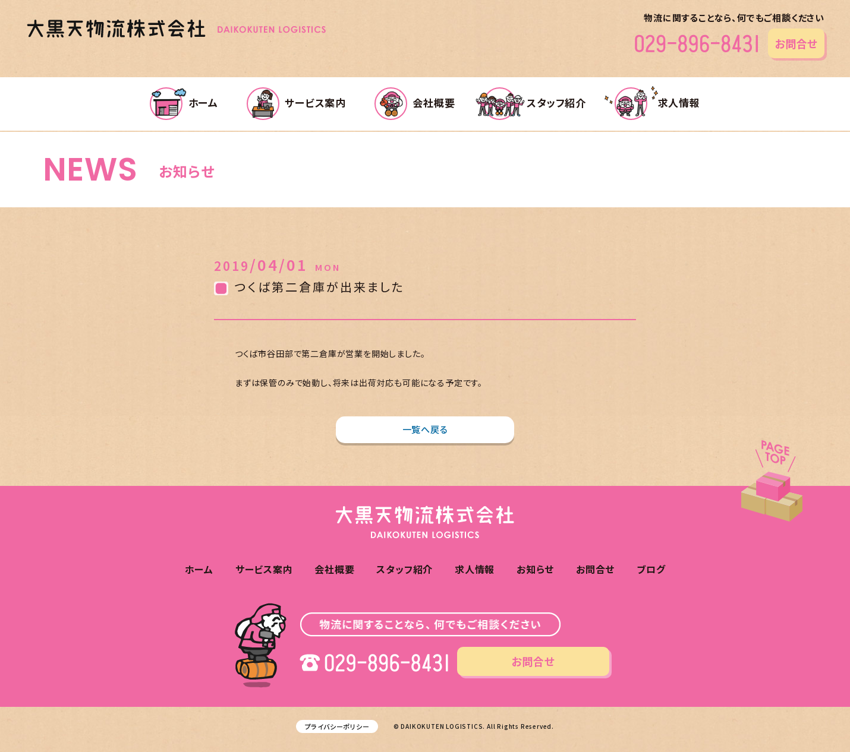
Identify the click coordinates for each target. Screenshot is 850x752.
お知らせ (535, 569)
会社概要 (414, 102)
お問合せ (796, 43)
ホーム (184, 102)
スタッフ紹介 (534, 102)
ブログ (651, 569)
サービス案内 (296, 102)
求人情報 (657, 102)
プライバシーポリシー (337, 726)
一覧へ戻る (425, 429)
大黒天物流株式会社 (176, 29)
